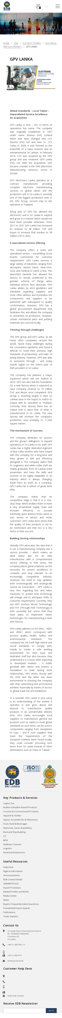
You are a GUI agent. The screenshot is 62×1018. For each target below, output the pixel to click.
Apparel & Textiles (12, 815)
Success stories (32, 43)
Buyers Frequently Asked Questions (21, 904)
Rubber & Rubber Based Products (20, 807)
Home (6, 43)
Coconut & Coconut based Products (21, 811)
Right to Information (13, 871)
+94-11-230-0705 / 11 (16, 944)
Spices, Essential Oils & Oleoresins (20, 819)
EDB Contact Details (12, 879)
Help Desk (8, 867)
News (6, 900)
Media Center (10, 895)
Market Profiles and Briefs (16, 891)
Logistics (7, 848)
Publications (9, 912)
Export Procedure (12, 887)
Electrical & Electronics (14, 852)
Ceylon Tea (8, 803)
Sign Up (51, 1010)
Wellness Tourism (12, 844)
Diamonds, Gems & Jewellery (17, 828)
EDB (16, 43)
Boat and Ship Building (14, 832)
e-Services (38, 5)
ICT (4, 836)
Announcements (11, 875)
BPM (5, 840)
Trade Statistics (10, 916)
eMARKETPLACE (11, 883)
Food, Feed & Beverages (15, 823)
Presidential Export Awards (16, 908)
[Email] (24, 1010)
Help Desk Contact (15, 995)
